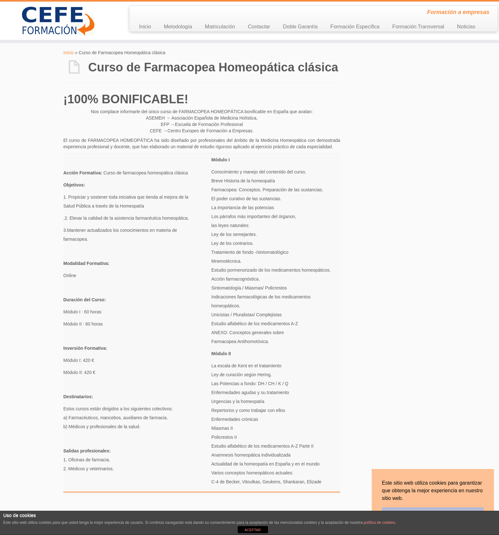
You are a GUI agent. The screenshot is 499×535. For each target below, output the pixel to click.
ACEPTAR (252, 530)
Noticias (466, 27)
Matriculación (220, 27)
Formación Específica (354, 27)
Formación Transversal (418, 27)
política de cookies (379, 522)
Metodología (178, 27)
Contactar (259, 27)
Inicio (145, 27)
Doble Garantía (300, 27)
